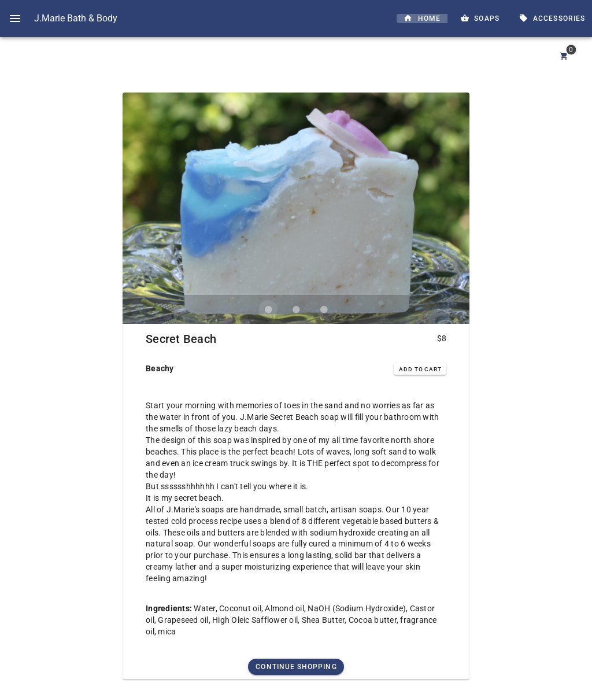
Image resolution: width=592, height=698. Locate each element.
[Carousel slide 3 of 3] (323, 309)
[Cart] (564, 57)
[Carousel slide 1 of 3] (268, 309)
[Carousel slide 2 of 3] (296, 309)
